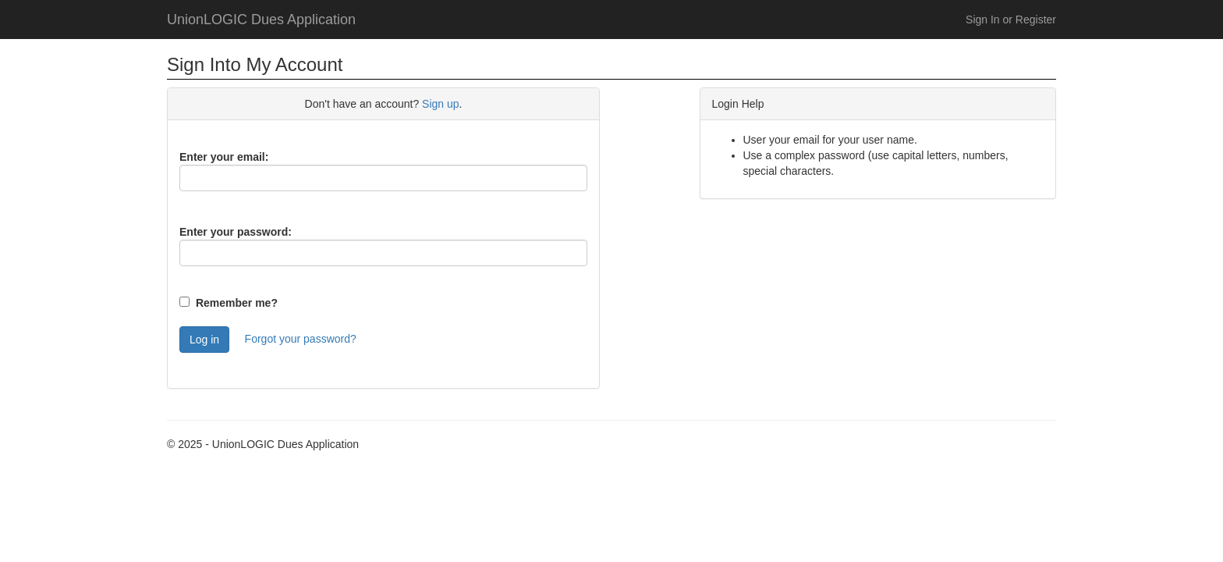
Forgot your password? (300, 339)
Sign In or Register (1011, 19)
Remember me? (237, 303)
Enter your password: (235, 232)
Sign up (440, 104)
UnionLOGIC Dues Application (261, 19)
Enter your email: (223, 157)
